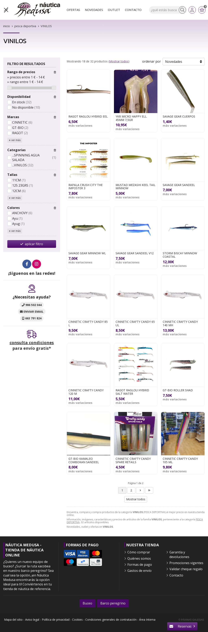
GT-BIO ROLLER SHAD (178, 390)
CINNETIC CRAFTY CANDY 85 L (88, 323)
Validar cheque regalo (186, 569)
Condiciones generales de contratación (110, 619)
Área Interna (147, 619)
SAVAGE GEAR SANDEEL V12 (135, 253)
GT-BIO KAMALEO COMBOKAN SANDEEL (83, 460)
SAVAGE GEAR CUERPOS (179, 116)
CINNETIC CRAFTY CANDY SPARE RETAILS (133, 460)
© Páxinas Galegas (191, 619)
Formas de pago (139, 564)
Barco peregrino (113, 603)
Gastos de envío (139, 570)
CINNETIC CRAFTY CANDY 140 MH (180, 323)
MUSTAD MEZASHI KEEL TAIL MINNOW (135, 186)
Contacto (176, 575)
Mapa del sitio (13, 619)
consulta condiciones (32, 342)
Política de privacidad (55, 619)
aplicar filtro (34, 244)
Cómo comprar (138, 552)
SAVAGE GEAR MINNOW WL (87, 253)
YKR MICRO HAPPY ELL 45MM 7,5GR (131, 118)
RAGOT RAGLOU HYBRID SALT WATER (132, 392)
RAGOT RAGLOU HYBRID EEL (88, 116)
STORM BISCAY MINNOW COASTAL (180, 255)
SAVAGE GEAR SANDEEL (179, 185)
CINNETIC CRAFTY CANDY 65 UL (135, 323)
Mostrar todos (118, 61)
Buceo (87, 603)
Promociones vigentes (186, 563)
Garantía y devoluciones (179, 554)
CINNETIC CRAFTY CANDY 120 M (86, 392)
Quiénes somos (139, 558)
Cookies (77, 619)
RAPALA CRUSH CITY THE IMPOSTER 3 (85, 186)
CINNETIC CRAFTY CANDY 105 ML (180, 460)
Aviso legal (32, 619)
